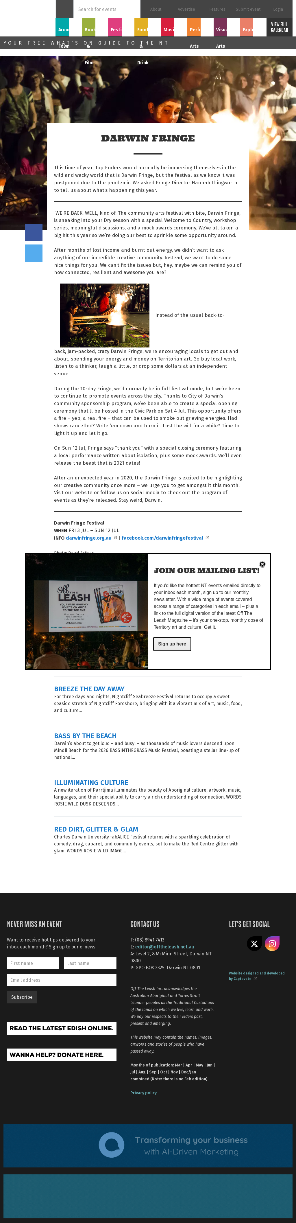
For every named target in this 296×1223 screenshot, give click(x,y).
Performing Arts (200, 29)
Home (65, 9)
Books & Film (95, 29)
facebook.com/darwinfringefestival (165, 537)
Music (174, 26)
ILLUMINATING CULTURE (91, 782)
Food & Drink (147, 29)
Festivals (121, 26)
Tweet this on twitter (33, 253)
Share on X (254, 943)
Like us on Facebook (236, 943)
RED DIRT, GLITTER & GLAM (96, 828)
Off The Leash (29, 18)
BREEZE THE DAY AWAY (89, 688)
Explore (253, 26)
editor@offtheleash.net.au (164, 946)
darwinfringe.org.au (91, 537)
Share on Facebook (33, 232)
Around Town (69, 29)
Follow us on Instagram (272, 943)
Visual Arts (227, 26)
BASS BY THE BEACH (85, 735)
